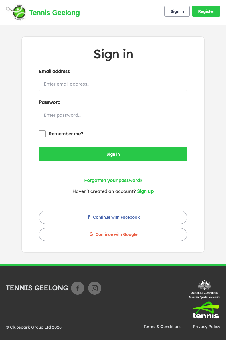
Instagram (94, 288)
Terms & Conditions (162, 326)
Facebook (77, 288)
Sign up (145, 191)
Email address (54, 71)
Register (206, 11)
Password (49, 102)
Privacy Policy (206, 326)
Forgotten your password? (113, 180)
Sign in (177, 11)
